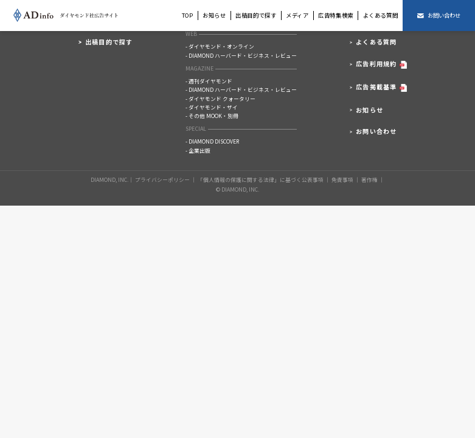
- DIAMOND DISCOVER (212, 141)
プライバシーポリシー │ (165, 179)
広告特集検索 (335, 15)
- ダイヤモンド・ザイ (211, 107)
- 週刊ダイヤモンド (208, 81)
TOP (187, 15)
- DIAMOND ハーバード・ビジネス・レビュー (241, 55)
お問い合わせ (376, 131)
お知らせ (214, 15)
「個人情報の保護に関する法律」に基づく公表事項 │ (264, 179)
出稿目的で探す (256, 15)
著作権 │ (372, 179)
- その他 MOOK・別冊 (211, 116)
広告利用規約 (381, 65)
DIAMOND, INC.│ (112, 179)
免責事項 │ (345, 179)
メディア (297, 15)
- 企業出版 (197, 150)
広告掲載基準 (381, 88)
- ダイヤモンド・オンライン (219, 46)
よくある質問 (380, 15)
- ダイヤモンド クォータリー (220, 99)
